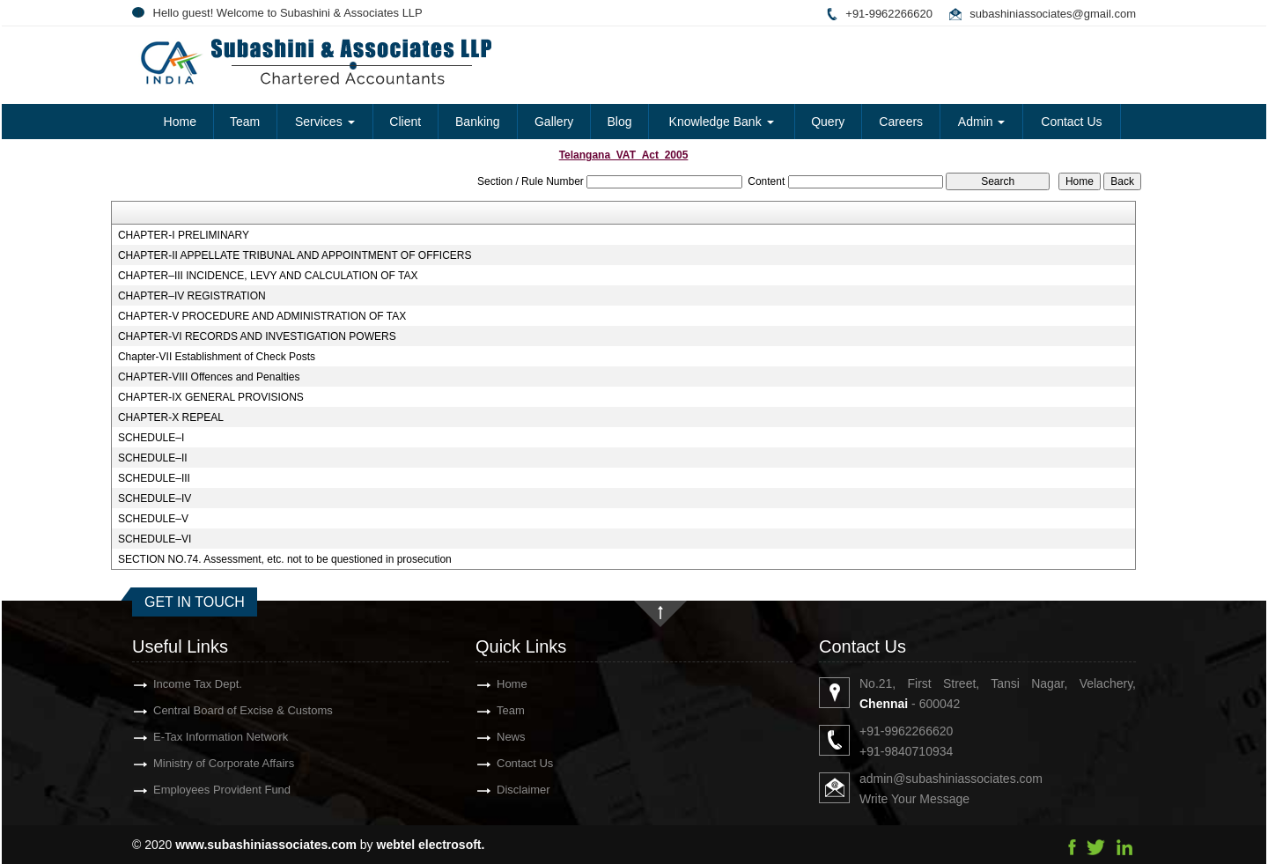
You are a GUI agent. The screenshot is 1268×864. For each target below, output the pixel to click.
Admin (982, 121)
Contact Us (1071, 121)
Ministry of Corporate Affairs (198, 763)
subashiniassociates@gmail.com (1052, 13)
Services (325, 121)
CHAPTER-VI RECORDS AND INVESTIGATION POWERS (257, 336)
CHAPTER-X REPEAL (171, 417)
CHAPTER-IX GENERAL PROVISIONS (211, 397)
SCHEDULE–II (153, 458)
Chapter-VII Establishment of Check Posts (216, 357)
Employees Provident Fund (196, 789)
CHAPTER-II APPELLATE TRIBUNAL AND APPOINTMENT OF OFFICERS (295, 255)
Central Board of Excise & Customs (217, 710)
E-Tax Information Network (195, 736)
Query (827, 121)
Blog (619, 121)
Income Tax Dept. (172, 683)
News (485, 736)
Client (405, 121)
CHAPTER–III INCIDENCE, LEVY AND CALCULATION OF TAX (268, 276)
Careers (901, 121)
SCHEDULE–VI (154, 539)
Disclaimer (498, 789)
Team (245, 121)
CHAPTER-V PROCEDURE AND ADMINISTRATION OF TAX (262, 316)
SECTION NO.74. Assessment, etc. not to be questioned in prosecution (285, 559)
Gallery (553, 121)
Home (180, 121)
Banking (477, 121)
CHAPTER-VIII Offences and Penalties (209, 377)
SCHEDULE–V (153, 519)
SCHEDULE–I (151, 438)
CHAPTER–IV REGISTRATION (192, 296)
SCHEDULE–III (154, 478)
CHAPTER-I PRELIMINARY (183, 235)
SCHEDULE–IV (154, 498)
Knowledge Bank (721, 121)
